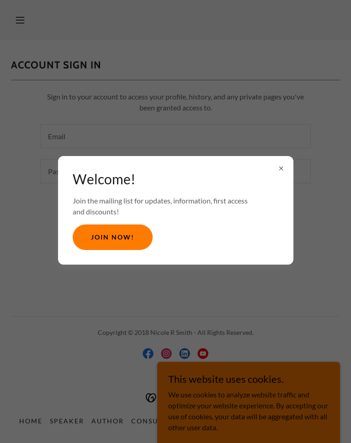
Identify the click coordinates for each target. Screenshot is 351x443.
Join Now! (112, 237)
